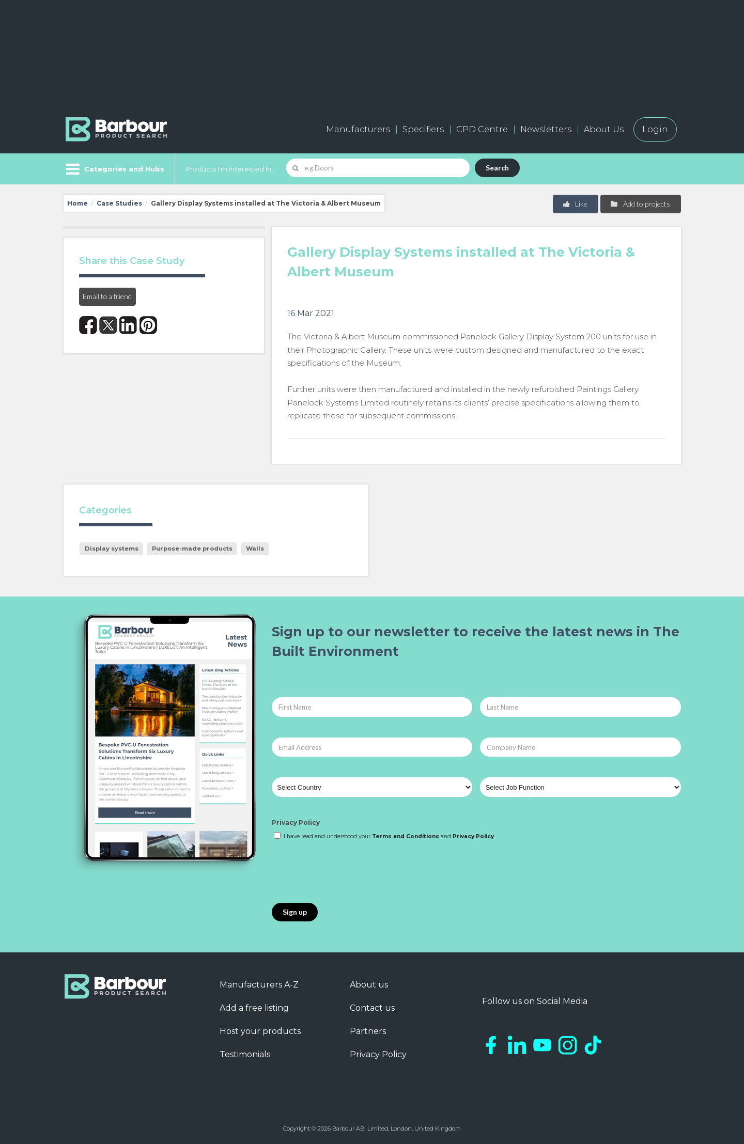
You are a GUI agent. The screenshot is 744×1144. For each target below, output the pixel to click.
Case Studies (119, 203)
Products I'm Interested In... (230, 169)
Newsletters (545, 129)
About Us (604, 129)
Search (497, 167)
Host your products (260, 1031)
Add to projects (640, 203)
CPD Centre (482, 129)
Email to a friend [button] (107, 296)
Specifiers (423, 129)
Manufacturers (358, 129)
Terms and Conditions (405, 836)
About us (369, 985)
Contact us (372, 1008)
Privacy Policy (296, 822)
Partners (368, 1031)
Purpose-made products (192, 548)
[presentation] (350, 872)
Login (655, 129)
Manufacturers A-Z (259, 985)
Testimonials (245, 1054)
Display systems (111, 548)
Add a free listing (254, 1008)
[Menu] (114, 168)
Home (77, 203)
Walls (255, 548)
